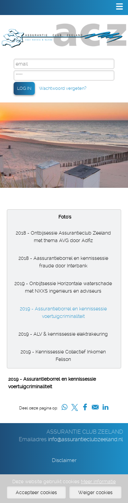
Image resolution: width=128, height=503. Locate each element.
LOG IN (24, 88)
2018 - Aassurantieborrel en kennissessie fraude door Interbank (63, 261)
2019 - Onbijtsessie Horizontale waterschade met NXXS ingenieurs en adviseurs (63, 287)
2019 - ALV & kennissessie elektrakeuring (63, 334)
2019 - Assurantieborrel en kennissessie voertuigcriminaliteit (63, 312)
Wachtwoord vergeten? (62, 88)
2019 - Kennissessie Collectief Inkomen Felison (63, 355)
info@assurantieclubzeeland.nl (85, 439)
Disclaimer (64, 460)
